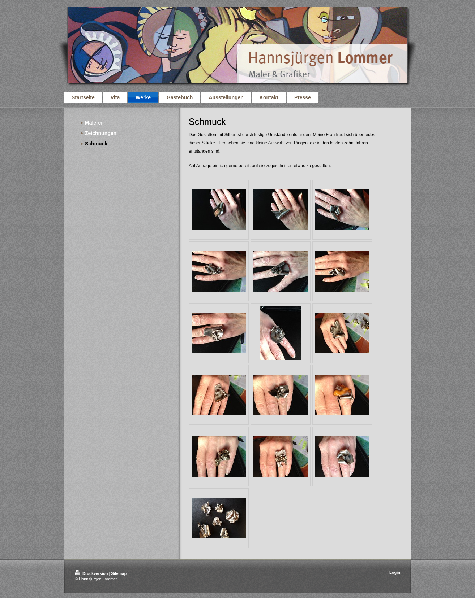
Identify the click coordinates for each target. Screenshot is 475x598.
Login (394, 572)
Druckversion (92, 573)
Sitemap (119, 573)
